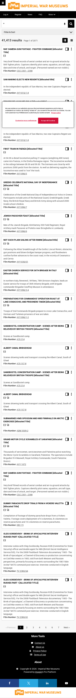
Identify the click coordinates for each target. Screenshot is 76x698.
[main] (38, 323)
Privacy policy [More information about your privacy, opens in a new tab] (56, 113)
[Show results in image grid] (71, 40)
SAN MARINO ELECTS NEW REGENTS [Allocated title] (28, 79)
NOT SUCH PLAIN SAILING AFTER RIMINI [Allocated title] (30, 240)
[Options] (71, 49)
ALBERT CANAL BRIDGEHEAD (17, 348)
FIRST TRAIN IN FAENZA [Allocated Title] (22, 149)
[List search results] (65, 40)
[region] (38, 114)
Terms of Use (40, 654)
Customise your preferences (26, 120)
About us (40, 646)
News (30, 14)
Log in (5, 14)
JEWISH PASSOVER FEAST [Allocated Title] (24, 216)
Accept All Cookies (48, 120)
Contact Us (40, 642)
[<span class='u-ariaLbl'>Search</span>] (71, 24)
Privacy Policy (39, 650)
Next (67, 627)
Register (18, 14)
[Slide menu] (3, 3)
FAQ (40, 14)
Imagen (38, 671)
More (51, 14)
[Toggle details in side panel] (67, 49)
